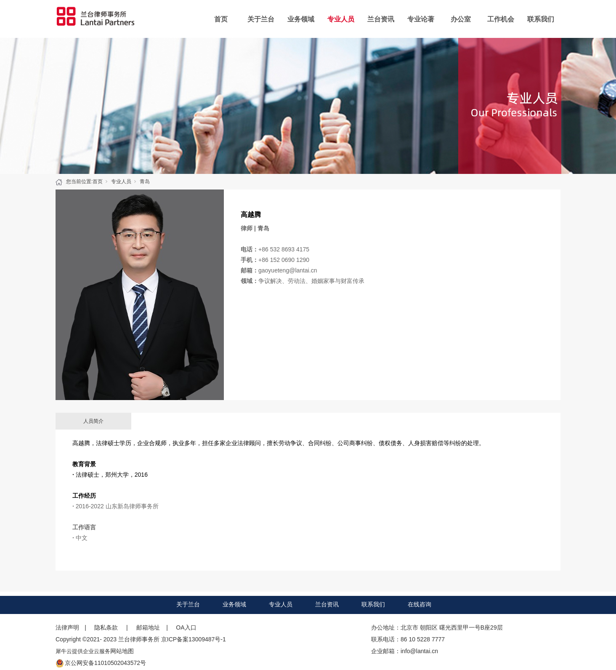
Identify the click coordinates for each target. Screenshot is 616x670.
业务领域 (300, 19)
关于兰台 (260, 19)
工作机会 (500, 19)
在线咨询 (419, 604)
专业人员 (340, 19)
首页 (221, 19)
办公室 (461, 19)
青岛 (145, 181)
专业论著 (420, 19)
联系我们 (540, 19)
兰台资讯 (380, 19)
